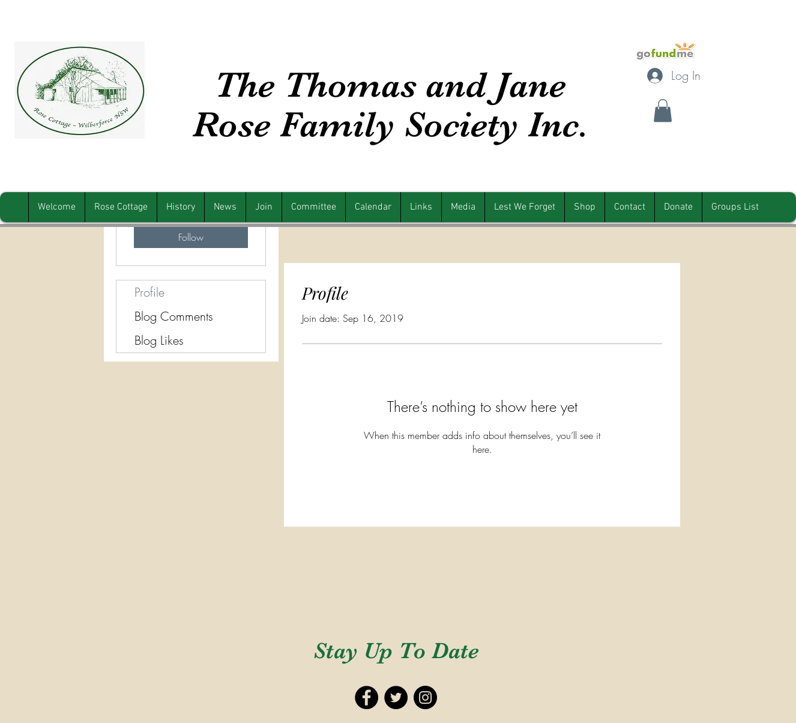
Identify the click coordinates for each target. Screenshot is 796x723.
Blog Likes (159, 340)
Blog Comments (173, 316)
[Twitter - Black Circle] (396, 697)
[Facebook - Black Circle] (366, 697)
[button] (662, 110)
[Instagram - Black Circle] (425, 697)
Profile (149, 292)
